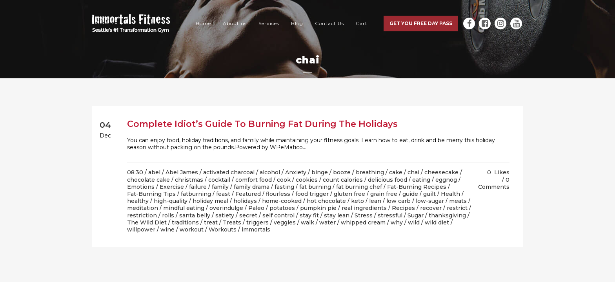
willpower (141, 229)
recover (431, 208)
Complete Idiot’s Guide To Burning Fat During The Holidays (262, 124)
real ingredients (364, 208)
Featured (248, 193)
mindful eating (183, 208)
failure (198, 186)
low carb (398, 200)
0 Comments (493, 183)
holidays (245, 200)
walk (307, 222)
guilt (429, 193)
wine (167, 229)
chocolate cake (148, 179)
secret (248, 215)
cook (284, 179)
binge (319, 172)
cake (395, 172)
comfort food (253, 179)
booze (342, 172)
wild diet (437, 222)
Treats (232, 222)
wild (414, 222)
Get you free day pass (420, 23)
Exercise (172, 186)
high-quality (170, 200)
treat (211, 222)
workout (192, 229)
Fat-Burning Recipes (416, 186)
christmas (189, 179)
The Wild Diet (147, 222)
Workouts (223, 229)
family (220, 186)
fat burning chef (359, 186)
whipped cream (363, 222)
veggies (285, 222)
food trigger (312, 193)
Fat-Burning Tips (151, 193)
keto (357, 200)
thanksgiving (447, 215)
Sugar (416, 215)
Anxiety (295, 172)
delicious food (387, 179)
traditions (185, 222)
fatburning (196, 193)
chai (413, 172)
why (397, 222)
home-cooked (282, 200)
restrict (457, 208)
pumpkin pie (318, 208)
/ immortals (254, 229)
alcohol (270, 172)
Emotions (141, 186)
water (327, 222)
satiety (224, 215)
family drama (251, 186)
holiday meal (210, 200)
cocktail (219, 179)
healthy (138, 200)
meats (458, 200)
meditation (142, 208)
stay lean (336, 215)
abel (154, 172)
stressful (390, 215)
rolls (168, 215)
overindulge (226, 208)
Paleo (256, 208)
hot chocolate (326, 200)
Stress (364, 215)
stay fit (309, 215)
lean (375, 200)
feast (223, 193)
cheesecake (441, 172)
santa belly (194, 215)
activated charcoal (229, 172)
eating (421, 179)
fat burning (315, 186)
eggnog (446, 179)
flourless (278, 193)
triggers (257, 222)
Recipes (403, 208)
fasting (284, 186)
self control (278, 215)
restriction (142, 215)
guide (410, 193)
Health (450, 193)
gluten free (349, 193)
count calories (343, 179)
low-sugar (430, 200)
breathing (370, 172)
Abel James (182, 172)
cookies (307, 179)
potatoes (282, 208)
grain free (383, 193)
